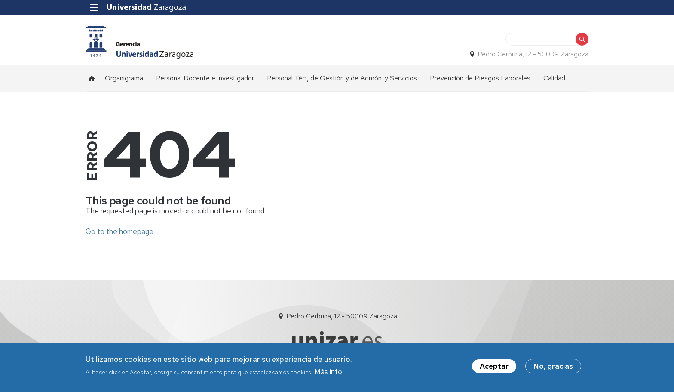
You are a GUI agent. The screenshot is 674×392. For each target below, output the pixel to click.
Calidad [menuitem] (554, 78)
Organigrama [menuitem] (124, 78)
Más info (328, 374)
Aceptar (494, 368)
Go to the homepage (119, 231)
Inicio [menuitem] (92, 78)
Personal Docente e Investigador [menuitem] (205, 78)
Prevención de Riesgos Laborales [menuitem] (480, 78)
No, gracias (553, 368)
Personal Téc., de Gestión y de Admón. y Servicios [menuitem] (342, 78)
